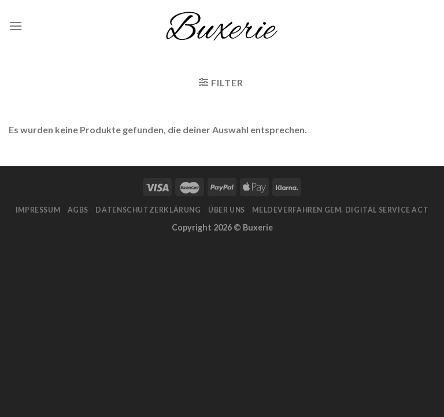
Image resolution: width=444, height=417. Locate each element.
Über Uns (226, 210)
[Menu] (16, 26)
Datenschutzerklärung (148, 210)
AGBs (78, 210)
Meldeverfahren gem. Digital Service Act (340, 210)
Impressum (38, 210)
